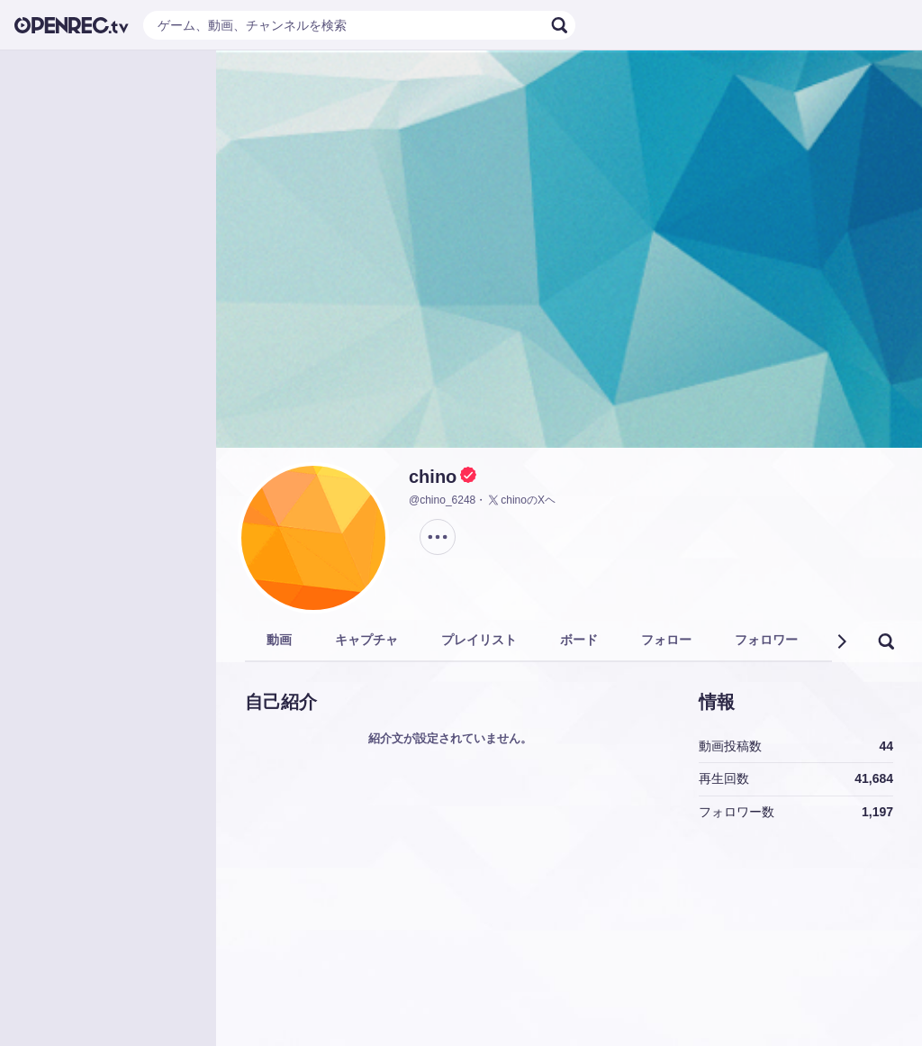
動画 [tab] (279, 639)
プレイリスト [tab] (479, 639)
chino (432, 477)
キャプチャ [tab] (366, 639)
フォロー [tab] (666, 639)
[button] (841, 641)
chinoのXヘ (521, 500)
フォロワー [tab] (766, 639)
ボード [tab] (579, 639)
